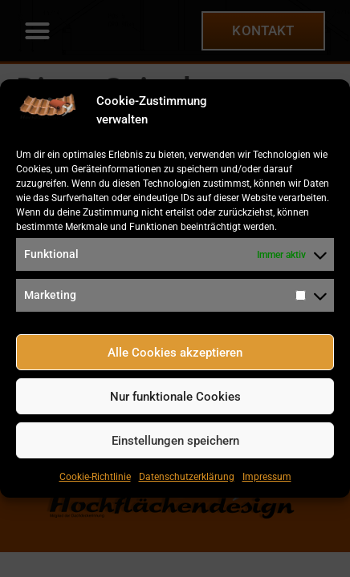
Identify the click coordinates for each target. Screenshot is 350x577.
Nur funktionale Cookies (175, 396)
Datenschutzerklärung (186, 476)
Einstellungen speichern (175, 441)
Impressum (266, 476)
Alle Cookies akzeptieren (175, 352)
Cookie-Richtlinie (95, 476)
